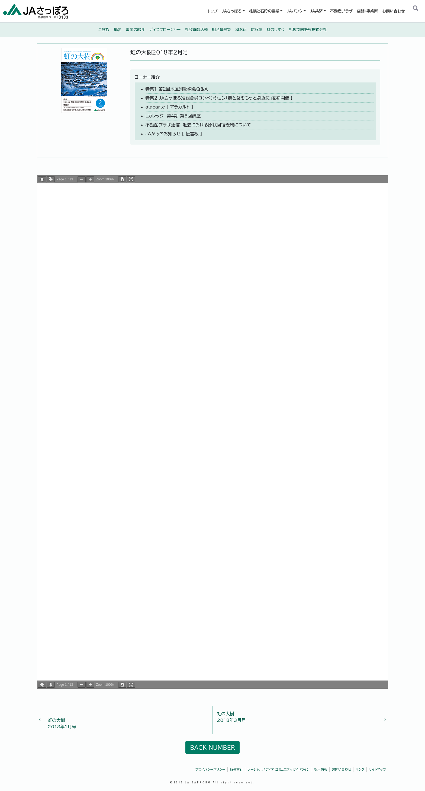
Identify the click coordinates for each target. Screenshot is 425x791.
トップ (213, 11)
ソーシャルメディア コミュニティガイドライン (278, 769)
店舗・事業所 (367, 11)
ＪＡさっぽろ (232, 11)
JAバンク (294, 11)
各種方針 (236, 769)
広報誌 (256, 29)
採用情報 (320, 769)
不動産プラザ (341, 11)
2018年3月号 (299, 716)
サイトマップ (377, 769)
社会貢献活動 (196, 29)
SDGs (241, 29)
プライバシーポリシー (210, 769)
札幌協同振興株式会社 (308, 29)
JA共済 (316, 11)
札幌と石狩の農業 (264, 11)
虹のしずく (276, 29)
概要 (117, 29)
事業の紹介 (135, 29)
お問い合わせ (393, 11)
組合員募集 (221, 29)
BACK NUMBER (212, 747)
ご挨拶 (104, 29)
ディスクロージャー (165, 29)
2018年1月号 (125, 720)
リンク (360, 769)
